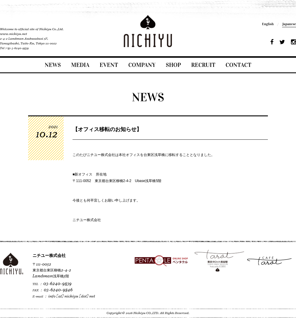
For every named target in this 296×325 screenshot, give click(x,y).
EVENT (109, 64)
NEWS (53, 64)
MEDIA (80, 64)
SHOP (173, 64)
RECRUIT (203, 64)
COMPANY (141, 64)
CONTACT (238, 64)
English (268, 24)
